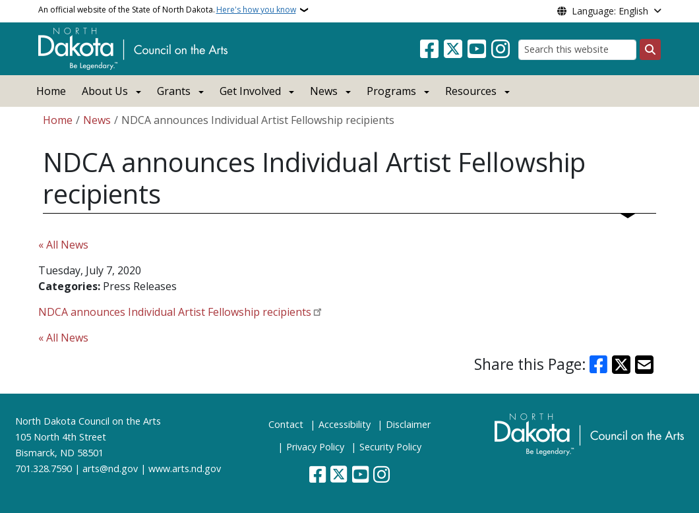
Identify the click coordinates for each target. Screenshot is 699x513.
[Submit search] (650, 49)
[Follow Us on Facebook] (429, 49)
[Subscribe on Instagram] (500, 49)
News (97, 120)
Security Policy (390, 446)
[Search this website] (577, 50)
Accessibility (345, 424)
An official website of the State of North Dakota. (167, 10)
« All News (63, 244)
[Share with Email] (644, 364)
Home (51, 91)
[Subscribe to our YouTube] (477, 49)
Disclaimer (408, 424)
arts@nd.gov (110, 468)
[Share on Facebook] (598, 364)
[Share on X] (621, 364)
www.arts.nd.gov (184, 468)
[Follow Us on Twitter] (453, 49)
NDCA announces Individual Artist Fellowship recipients (174, 312)
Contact (285, 424)
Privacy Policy (315, 446)
